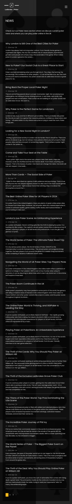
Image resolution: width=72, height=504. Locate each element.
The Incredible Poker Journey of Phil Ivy (26, 422)
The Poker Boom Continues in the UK (25, 283)
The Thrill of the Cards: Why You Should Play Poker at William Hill (34, 353)
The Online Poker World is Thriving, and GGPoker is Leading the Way (32, 307)
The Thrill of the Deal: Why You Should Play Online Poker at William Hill (35, 469)
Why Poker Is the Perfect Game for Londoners (30, 109)
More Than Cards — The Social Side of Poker (29, 174)
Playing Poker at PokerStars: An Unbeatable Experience (35, 329)
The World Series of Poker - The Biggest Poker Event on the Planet (34, 445)
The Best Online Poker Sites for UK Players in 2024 (31, 196)
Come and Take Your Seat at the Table (26, 152)
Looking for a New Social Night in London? (28, 130)
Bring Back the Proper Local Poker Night (27, 87)
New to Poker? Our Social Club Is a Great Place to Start (35, 65)
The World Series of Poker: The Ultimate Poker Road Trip (35, 240)
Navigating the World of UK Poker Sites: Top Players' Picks (36, 261)
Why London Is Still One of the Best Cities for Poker (32, 43)
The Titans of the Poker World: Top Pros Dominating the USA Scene (35, 399)
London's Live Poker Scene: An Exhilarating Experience (34, 218)
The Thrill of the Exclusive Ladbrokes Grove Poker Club (34, 376)
